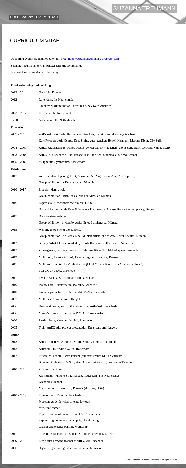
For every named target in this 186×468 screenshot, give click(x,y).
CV (38, 17)
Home (15, 17)
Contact (50, 17)
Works (28, 17)
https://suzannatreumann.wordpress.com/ (94, 58)
